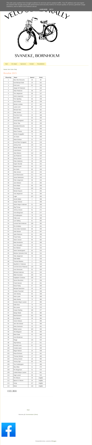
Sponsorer (23, 64)
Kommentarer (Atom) (32, 414)
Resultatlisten (40, 64)
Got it (51, 9)
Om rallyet (14, 64)
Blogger (54, 441)
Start (6, 64)
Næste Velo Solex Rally (10, 69)
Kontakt (32, 64)
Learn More (43, 9)
